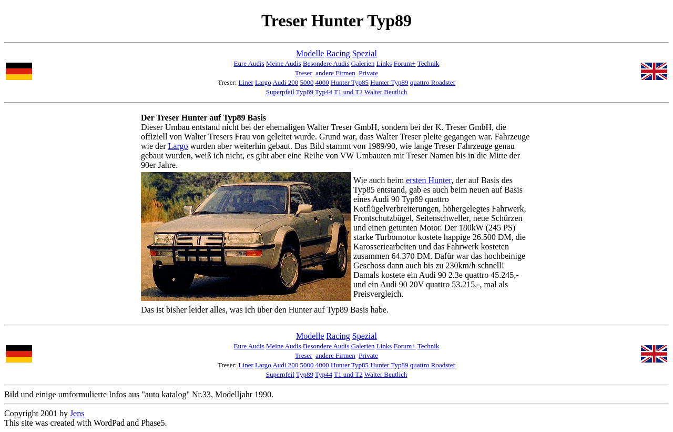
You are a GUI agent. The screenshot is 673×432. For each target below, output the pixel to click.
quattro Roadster (432, 82)
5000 (306, 82)
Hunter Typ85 (350, 82)
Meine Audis (283, 63)
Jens (77, 413)
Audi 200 (285, 82)
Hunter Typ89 (389, 82)
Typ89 (304, 92)
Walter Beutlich (385, 92)
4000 (322, 82)
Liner (246, 82)
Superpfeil (280, 92)
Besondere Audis (326, 63)
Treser (303, 73)
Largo (263, 82)
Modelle (310, 53)
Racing (338, 53)
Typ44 (323, 92)
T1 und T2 (348, 92)
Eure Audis (249, 63)
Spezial (364, 53)
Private (368, 73)
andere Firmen (335, 73)
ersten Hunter (428, 180)
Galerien (363, 63)
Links (384, 63)
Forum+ (405, 63)
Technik (428, 63)
